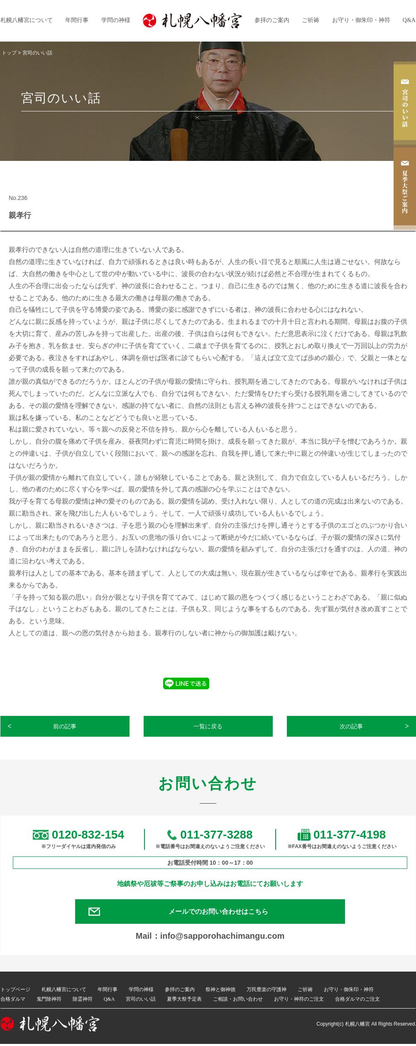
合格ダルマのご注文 (357, 1001)
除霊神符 (83, 1001)
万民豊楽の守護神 (266, 991)
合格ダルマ (12, 1001)
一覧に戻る (208, 726)
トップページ (15, 991)
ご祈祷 (310, 20)
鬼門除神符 (49, 1001)
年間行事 (76, 20)
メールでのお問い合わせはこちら (220, 912)
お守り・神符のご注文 (299, 1001)
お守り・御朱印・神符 (361, 20)
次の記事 (351, 726)
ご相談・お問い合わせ (238, 1001)
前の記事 (65, 726)
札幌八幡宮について (26, 20)
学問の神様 (115, 20)
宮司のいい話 (141, 1001)
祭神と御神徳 (220, 991)
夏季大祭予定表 (184, 1001)
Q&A (409, 20)
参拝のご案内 (271, 20)
